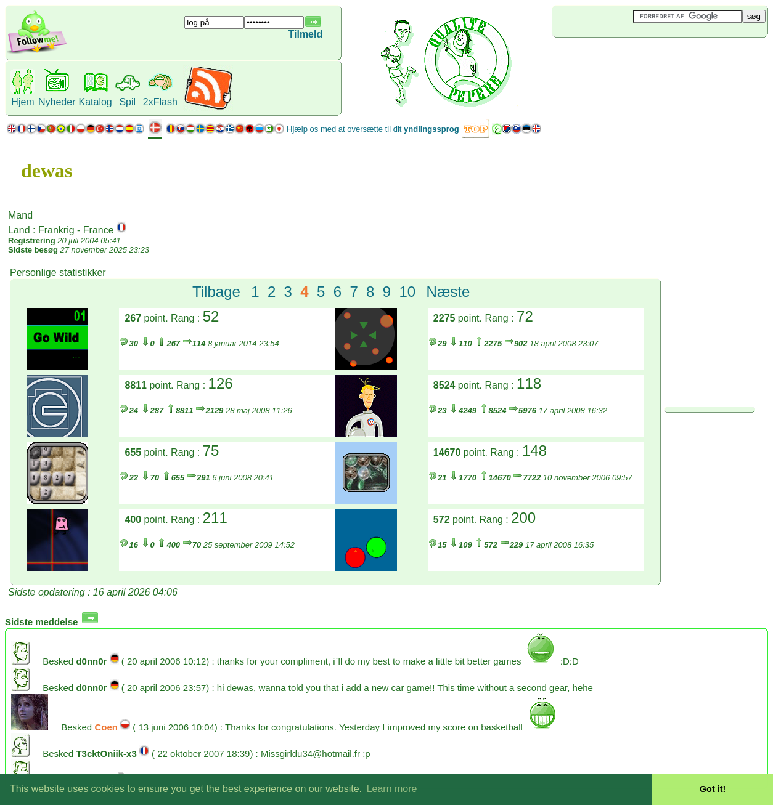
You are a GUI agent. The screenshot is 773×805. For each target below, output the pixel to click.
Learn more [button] (392, 788)
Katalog (95, 102)
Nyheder (56, 102)
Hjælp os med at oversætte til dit (373, 129)
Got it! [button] (713, 789)
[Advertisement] (626, 57)
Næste (448, 291)
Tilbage (216, 291)
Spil (127, 102)
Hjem (22, 102)
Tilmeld (305, 34)
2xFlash (160, 102)
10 (407, 291)
